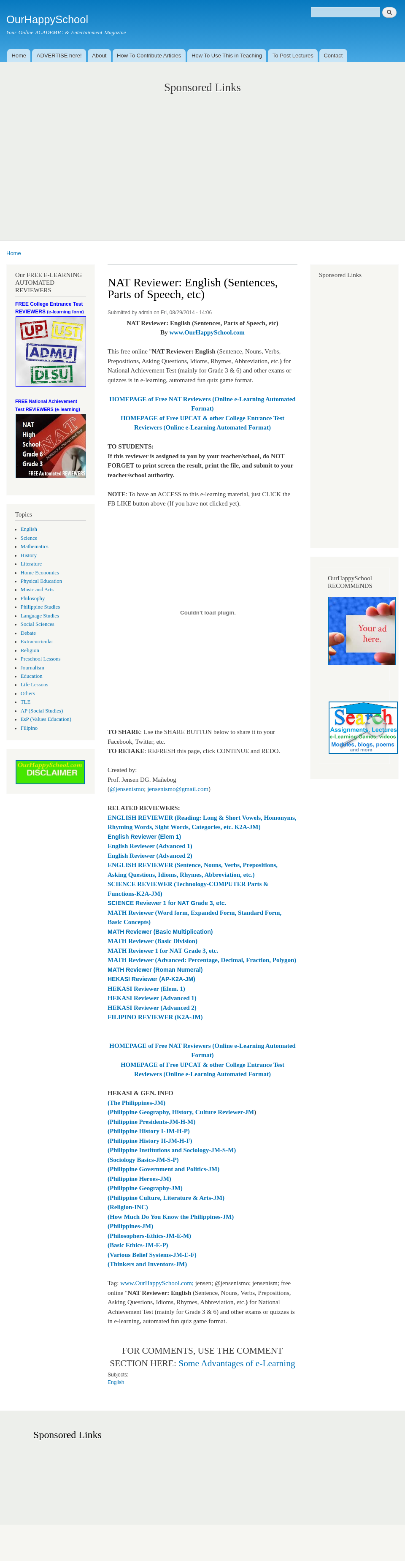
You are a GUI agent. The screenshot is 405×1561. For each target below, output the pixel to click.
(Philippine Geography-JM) (145, 1188)
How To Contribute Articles (149, 55)
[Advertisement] (202, 158)
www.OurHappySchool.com (207, 332)
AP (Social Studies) (42, 711)
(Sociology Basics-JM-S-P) (143, 1159)
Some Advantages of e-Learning (236, 1363)
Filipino (29, 728)
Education (32, 676)
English (29, 529)
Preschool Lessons (41, 659)
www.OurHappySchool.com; (157, 1283)
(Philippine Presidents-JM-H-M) (151, 1121)
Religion (30, 650)
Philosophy (33, 598)
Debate (28, 633)
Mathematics (35, 546)
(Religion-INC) (128, 1207)
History (29, 555)
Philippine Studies (40, 607)
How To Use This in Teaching (227, 55)
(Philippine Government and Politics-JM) (163, 1169)
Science (29, 538)
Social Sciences (37, 624)
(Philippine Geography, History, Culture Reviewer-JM (181, 1112)
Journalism (32, 668)
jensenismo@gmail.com (177, 789)
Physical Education (41, 581)
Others (28, 693)
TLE (25, 702)
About (99, 55)
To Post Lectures (293, 55)
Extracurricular (37, 642)
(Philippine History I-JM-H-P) (149, 1131)
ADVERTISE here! (59, 55)
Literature (31, 564)
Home (18, 55)
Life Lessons (35, 685)
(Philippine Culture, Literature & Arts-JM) (166, 1197)
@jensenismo (127, 789)
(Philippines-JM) (130, 1226)
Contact (333, 55)
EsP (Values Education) (46, 719)
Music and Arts (37, 590)
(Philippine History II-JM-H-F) (150, 1140)
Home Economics (40, 573)
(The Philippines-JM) (136, 1102)
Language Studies (40, 616)
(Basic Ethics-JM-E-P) (138, 1245)
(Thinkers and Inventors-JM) (147, 1264)
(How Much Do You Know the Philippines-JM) (171, 1216)
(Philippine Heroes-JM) (139, 1178)
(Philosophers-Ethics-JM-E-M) (149, 1235)
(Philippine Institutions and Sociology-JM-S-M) (172, 1150)
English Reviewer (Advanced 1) (150, 846)
